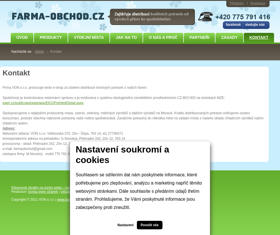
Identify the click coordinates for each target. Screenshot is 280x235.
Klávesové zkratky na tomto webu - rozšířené (45, 188)
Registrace (257, 3)
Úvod (22, 37)
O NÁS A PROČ (163, 37)
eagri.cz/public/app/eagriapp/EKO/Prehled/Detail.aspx (43, 103)
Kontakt (258, 37)
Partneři (199, 37)
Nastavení (125, 225)
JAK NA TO (126, 37)
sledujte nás (255, 25)
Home (39, 52)
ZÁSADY (229, 37)
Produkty (51, 37)
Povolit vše (149, 225)
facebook (233, 25)
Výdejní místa (89, 37)
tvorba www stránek (43, 192)
